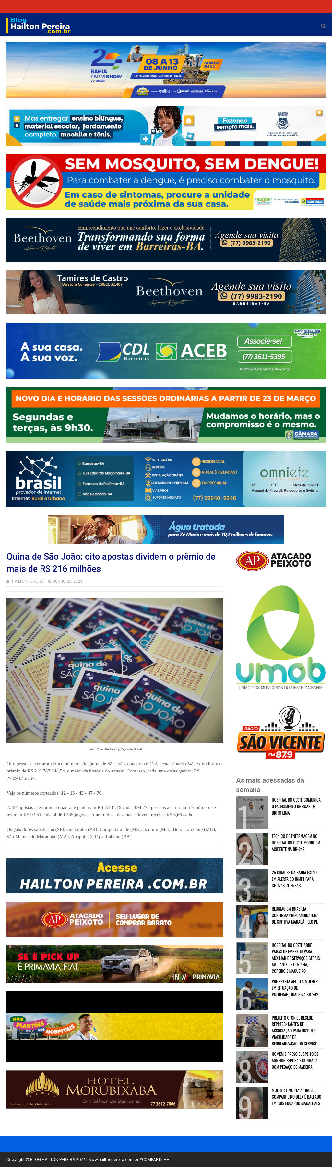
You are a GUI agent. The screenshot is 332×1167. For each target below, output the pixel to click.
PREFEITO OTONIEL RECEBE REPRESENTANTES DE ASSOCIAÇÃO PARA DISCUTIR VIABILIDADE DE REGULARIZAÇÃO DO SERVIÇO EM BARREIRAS (277, 1033)
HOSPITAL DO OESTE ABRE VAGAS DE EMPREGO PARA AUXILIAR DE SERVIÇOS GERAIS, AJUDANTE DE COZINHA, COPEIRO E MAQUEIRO (296, 958)
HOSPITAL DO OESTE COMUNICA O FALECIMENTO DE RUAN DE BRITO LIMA (296, 806)
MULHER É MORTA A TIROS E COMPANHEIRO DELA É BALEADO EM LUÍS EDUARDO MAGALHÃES (296, 1096)
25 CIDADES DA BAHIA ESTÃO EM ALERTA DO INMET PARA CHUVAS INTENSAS (294, 879)
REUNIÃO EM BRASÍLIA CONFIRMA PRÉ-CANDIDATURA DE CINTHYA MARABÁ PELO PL (295, 915)
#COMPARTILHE (154, 1159)
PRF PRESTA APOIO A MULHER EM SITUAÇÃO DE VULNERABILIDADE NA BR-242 (295, 987)
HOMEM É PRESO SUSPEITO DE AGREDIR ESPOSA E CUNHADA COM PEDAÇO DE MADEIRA (295, 1060)
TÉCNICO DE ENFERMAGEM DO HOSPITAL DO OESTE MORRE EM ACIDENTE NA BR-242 (296, 842)
